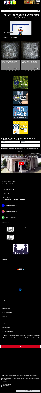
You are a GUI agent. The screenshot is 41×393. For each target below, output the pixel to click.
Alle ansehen (5, 39)
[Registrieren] (11, 7)
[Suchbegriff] (19, 11)
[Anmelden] (4, 7)
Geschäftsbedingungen (6, 323)
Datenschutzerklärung (6, 327)
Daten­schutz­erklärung (33, 378)
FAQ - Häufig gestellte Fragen (7, 331)
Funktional (5, 386)
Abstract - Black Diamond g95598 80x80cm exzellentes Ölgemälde (29, 62)
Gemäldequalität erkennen (7, 312)
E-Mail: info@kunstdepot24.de (8, 189)
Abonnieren (20, 151)
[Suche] (38, 11)
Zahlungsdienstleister (7, 384)
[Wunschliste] (31, 7)
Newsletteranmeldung (6, 308)
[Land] (27, 7)
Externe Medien (6, 385)
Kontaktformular (6, 193)
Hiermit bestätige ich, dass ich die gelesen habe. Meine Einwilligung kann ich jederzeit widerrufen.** (20, 148)
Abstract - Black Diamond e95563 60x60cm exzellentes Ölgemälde (9, 62)
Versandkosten (4, 304)
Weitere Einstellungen (5, 388)
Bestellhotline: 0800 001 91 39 (8, 183)
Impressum (6, 379)
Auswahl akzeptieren (28, 390)
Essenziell (5, 381)
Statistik (4, 382)
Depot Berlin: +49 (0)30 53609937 (8, 181)
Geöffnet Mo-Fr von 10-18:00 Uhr (8, 185)
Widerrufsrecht (4, 316)
